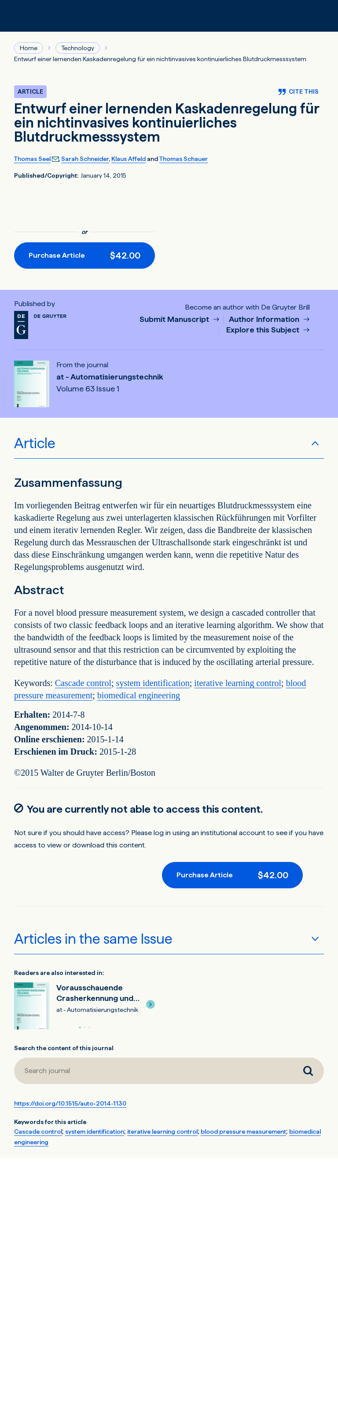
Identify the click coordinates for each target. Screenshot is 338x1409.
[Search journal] (308, 1071)
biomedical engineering (138, 695)
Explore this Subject (263, 330)
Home (28, 47)
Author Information (265, 319)
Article (34, 443)
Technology (77, 47)
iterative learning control (237, 683)
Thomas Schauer (183, 158)
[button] (150, 1004)
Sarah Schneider (85, 158)
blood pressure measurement (243, 1131)
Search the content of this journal (64, 1047)
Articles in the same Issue (93, 939)
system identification (153, 683)
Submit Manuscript (175, 319)
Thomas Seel (32, 158)
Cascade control (83, 683)
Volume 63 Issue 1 (87, 388)
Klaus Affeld (128, 158)
